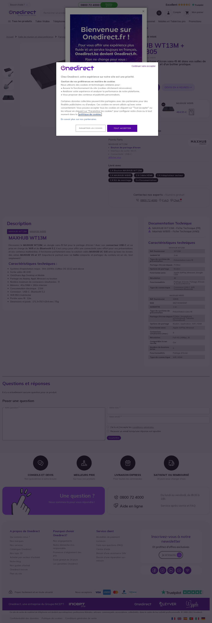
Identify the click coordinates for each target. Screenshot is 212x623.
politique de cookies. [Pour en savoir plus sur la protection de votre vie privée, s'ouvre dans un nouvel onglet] (90, 114)
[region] (107, 99)
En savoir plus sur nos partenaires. (79, 119)
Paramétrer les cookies (90, 128)
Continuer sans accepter (144, 66)
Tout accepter (122, 128)
